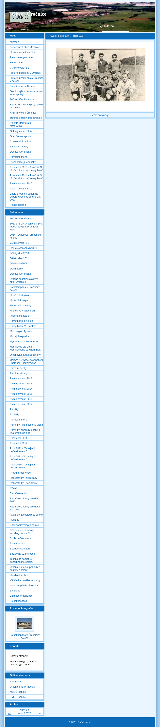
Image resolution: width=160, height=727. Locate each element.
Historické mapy (19, 300)
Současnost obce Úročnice (25, 47)
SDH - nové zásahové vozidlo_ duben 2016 (22, 532)
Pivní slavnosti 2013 (21, 383)
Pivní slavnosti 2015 (21, 183)
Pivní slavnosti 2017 (21, 404)
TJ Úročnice (16, 681)
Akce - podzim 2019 (21, 188)
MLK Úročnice (18, 691)
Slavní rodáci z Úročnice (23, 86)
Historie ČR (16, 62)
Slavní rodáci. (17, 543)
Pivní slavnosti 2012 (21, 378)
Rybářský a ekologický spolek (26, 514)
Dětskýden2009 (18, 263)
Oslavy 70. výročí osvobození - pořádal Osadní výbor (26, 361)
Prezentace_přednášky (23, 161)
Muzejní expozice (19, 336)
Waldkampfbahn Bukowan (24, 585)
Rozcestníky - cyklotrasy (23, 477)
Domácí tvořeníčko (20, 151)
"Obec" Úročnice (27, 14)
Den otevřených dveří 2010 (25, 247)
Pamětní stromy (19, 373)
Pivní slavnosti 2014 (21, 388)
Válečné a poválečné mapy (25, 580)
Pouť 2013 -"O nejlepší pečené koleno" (23, 458)
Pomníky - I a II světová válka (26, 424)
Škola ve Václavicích (21, 538)
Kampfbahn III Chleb (21, 320)
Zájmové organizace (21, 57)
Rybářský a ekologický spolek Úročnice (26, 106)
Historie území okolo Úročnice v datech (26, 79)
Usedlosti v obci (19, 575)
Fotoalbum (63, 36)
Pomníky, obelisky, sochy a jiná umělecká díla (25, 431)
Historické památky (20, 305)
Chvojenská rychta (20, 141)
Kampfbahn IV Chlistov (23, 326)
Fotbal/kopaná (18, 204)
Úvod (53, 36)
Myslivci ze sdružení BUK (24, 341)
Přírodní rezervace (20, 472)
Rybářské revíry (19, 493)
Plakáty (14, 409)
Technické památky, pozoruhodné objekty (21, 560)
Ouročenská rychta (20, 136)
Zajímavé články (19, 146)
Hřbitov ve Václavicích (22, 310)
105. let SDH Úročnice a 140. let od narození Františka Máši (26, 226)
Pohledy (14, 414)
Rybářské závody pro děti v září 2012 (25, 508)
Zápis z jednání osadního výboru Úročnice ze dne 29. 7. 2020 (26, 196)
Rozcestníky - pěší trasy (23, 482)
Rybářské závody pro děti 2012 (24, 500)
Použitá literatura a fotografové (20, 124)
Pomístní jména (18, 156)
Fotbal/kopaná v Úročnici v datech (25, 288)
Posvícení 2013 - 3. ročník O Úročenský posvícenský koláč (26, 169)
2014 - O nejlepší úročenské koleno (25, 236)
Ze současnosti (18, 600)
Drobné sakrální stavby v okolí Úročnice (24, 280)
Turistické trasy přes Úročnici (26, 117)
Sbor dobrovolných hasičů (24, 525)
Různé (13, 488)
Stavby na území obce (22, 553)
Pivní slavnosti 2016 (21, 398)
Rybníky (14, 519)
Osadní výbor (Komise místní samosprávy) (26, 93)
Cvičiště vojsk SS (19, 67)
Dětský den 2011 (19, 258)
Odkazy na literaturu (21, 131)
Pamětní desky (18, 368)
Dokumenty (16, 268)
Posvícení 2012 (18, 443)
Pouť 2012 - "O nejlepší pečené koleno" (23, 450)
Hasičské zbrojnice (20, 295)
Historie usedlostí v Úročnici (25, 72)
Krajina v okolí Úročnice (23, 112)
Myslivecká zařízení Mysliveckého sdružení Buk (25, 348)
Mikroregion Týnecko (21, 331)
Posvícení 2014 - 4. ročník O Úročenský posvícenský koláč (26, 177)
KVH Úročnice (18, 696)
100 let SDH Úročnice (22, 99)
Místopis (14, 41)
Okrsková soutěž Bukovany (25, 354)
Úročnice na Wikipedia (22, 686)
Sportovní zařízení (20, 548)
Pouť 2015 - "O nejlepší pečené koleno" (23, 466)
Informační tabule (19, 315)
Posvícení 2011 (18, 438)
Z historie (15, 590)
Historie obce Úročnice (22, 52)
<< (9, 713)
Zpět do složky (100, 115)
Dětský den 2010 (19, 253)
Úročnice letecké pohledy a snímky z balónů (25, 568)
